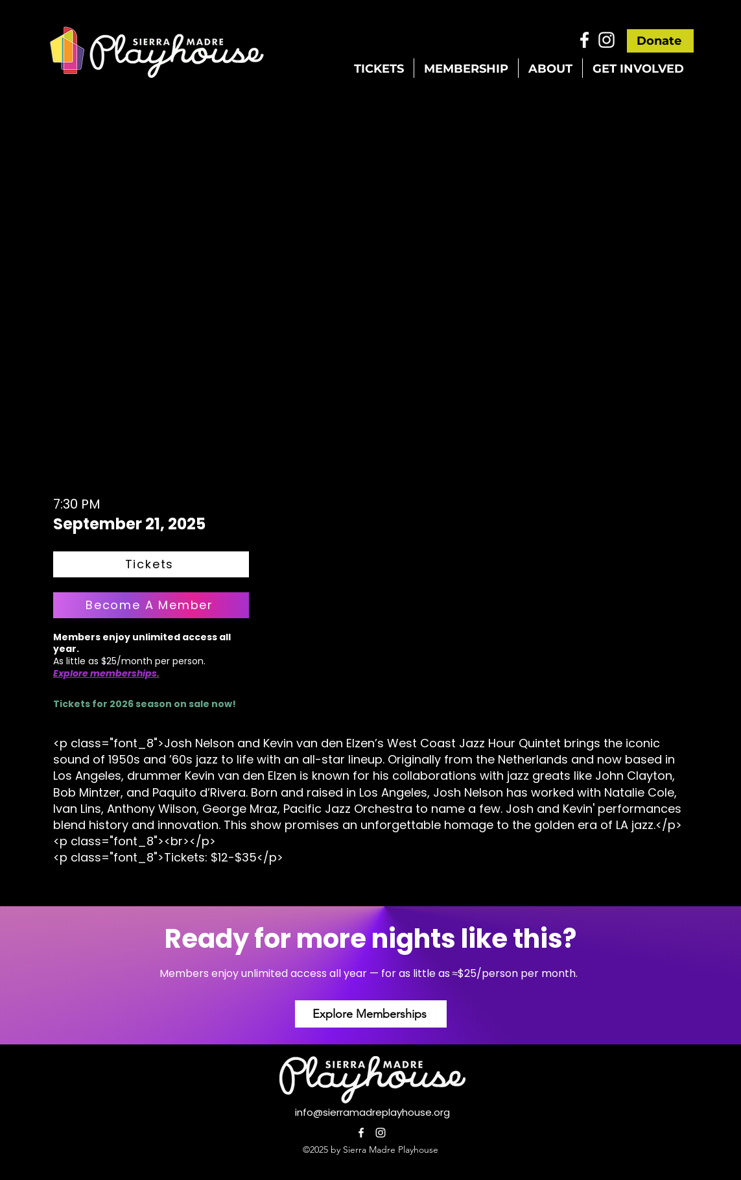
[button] (379, 68)
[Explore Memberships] (371, 1014)
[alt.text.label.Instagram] (606, 40)
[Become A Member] (151, 605)
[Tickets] (151, 564)
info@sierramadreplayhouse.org (372, 1112)
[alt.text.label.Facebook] (584, 40)
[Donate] (660, 41)
